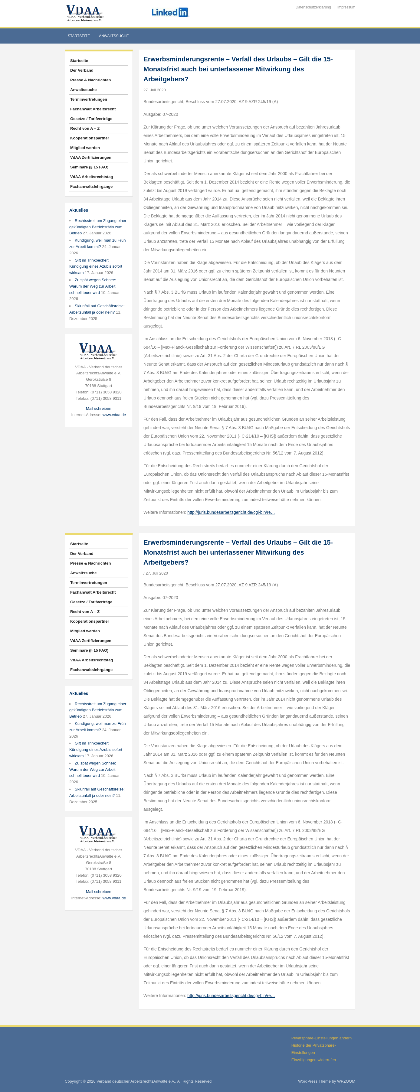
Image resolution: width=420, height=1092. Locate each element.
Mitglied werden (85, 147)
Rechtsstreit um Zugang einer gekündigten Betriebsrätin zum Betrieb (97, 227)
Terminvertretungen (88, 99)
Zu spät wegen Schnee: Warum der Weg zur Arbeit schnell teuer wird (92, 286)
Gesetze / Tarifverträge (91, 118)
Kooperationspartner (89, 138)
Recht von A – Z (85, 128)
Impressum (346, 7)
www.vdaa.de (114, 414)
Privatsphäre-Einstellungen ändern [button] (321, 1038)
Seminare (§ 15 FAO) (89, 167)
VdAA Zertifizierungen (90, 157)
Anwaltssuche (114, 36)
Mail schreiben (98, 408)
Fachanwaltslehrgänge (91, 186)
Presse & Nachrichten (90, 80)
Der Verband (82, 70)
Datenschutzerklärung (313, 7)
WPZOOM (346, 1081)
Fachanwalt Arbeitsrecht (93, 109)
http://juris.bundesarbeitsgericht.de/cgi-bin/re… (231, 512)
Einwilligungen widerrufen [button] (313, 1060)
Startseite (79, 36)
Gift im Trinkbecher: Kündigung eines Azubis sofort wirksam (95, 266)
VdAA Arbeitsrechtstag (91, 176)
